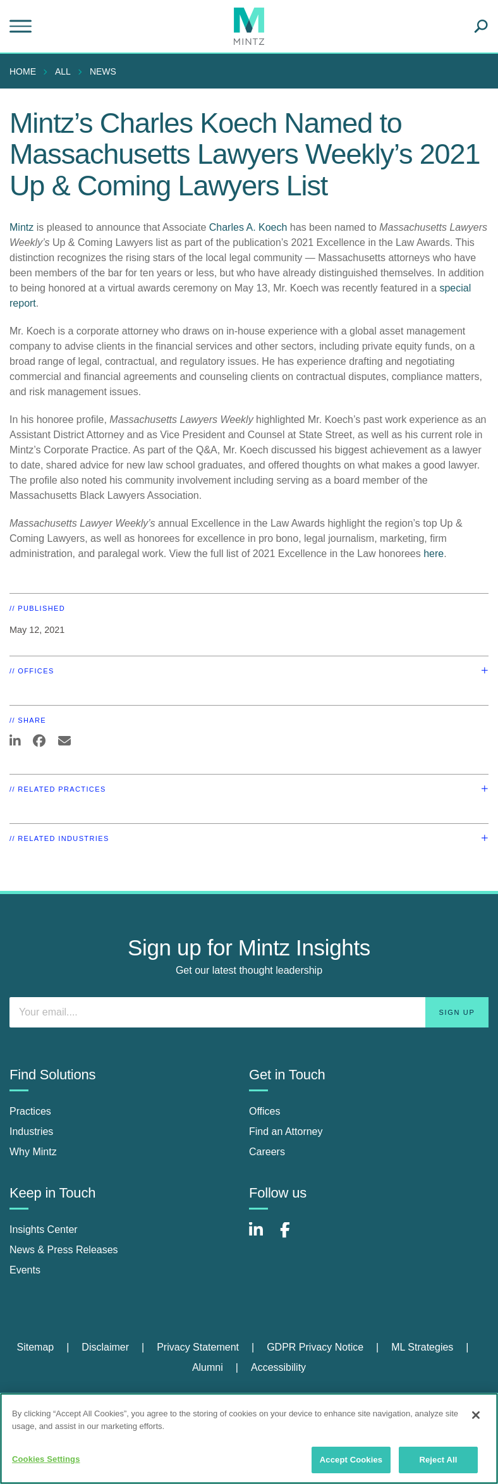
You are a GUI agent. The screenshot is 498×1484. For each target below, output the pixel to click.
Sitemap (35, 1347)
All (63, 71)
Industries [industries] (31, 1131)
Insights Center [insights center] (43, 1229)
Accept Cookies (351, 1459)
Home (22, 71)
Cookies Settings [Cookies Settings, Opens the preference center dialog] (46, 1459)
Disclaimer (105, 1347)
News (103, 71)
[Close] (476, 1415)
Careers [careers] (267, 1151)
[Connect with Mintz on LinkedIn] (261, 1236)
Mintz (21, 227)
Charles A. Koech (248, 227)
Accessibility (278, 1367)
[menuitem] (25, 71)
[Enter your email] (249, 1012)
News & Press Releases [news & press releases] (63, 1249)
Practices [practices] (30, 1111)
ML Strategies (422, 1347)
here (433, 553)
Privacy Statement (198, 1347)
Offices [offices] (265, 1111)
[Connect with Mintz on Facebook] (292, 1236)
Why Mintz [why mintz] (33, 1151)
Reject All (438, 1459)
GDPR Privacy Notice (315, 1347)
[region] (249, 1438)
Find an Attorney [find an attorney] (286, 1131)
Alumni (207, 1367)
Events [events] (24, 1270)
